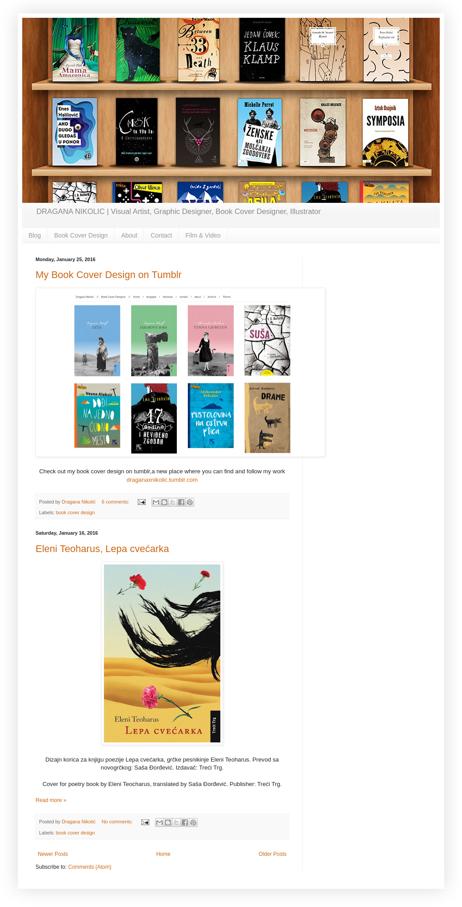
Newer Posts (53, 854)
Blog (34, 235)
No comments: (118, 821)
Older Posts (273, 854)
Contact (161, 235)
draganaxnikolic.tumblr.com (162, 479)
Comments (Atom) (89, 867)
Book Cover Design (81, 235)
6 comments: (116, 501)
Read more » (51, 800)
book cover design (75, 512)
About (129, 235)
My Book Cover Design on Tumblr (109, 274)
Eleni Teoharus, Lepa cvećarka (102, 548)
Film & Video (203, 235)
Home (163, 854)
